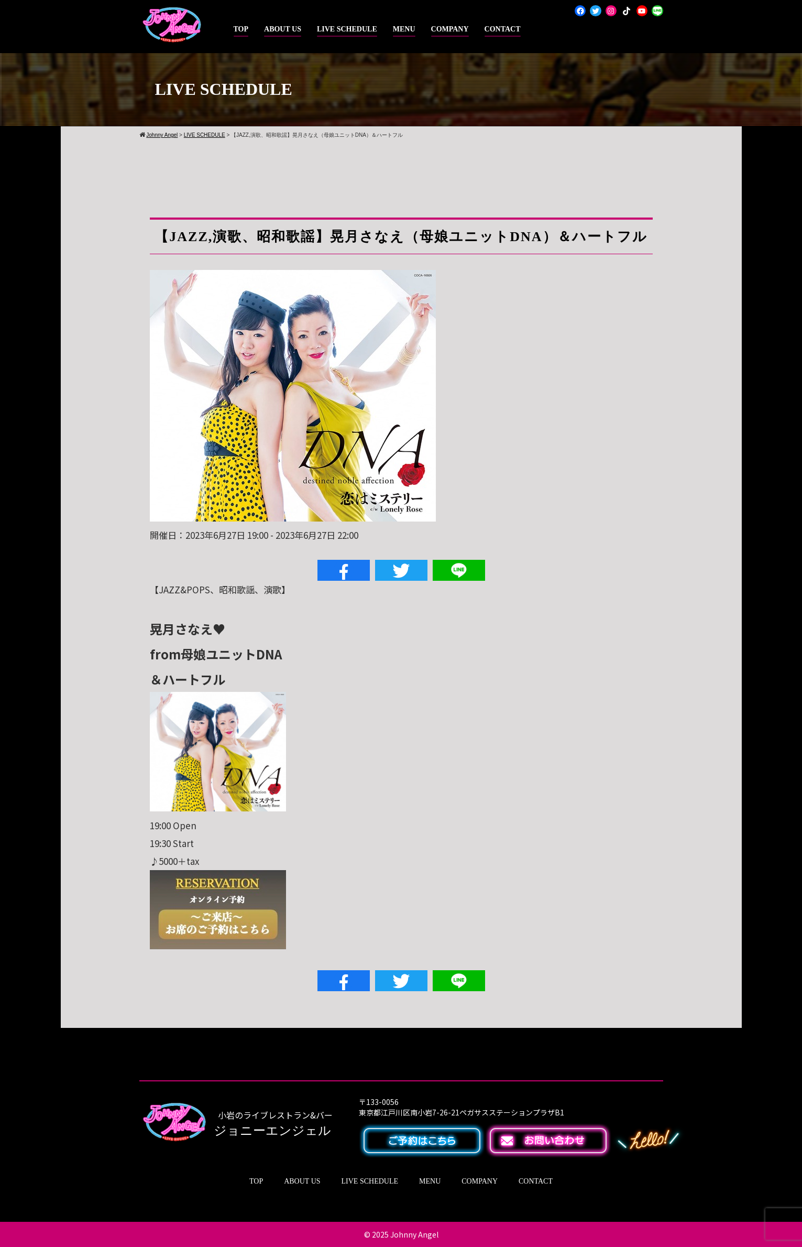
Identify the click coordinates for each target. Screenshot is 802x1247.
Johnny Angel (414, 1234)
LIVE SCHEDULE (347, 29)
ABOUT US (282, 29)
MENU (404, 29)
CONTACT (503, 29)
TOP (241, 29)
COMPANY (450, 29)
